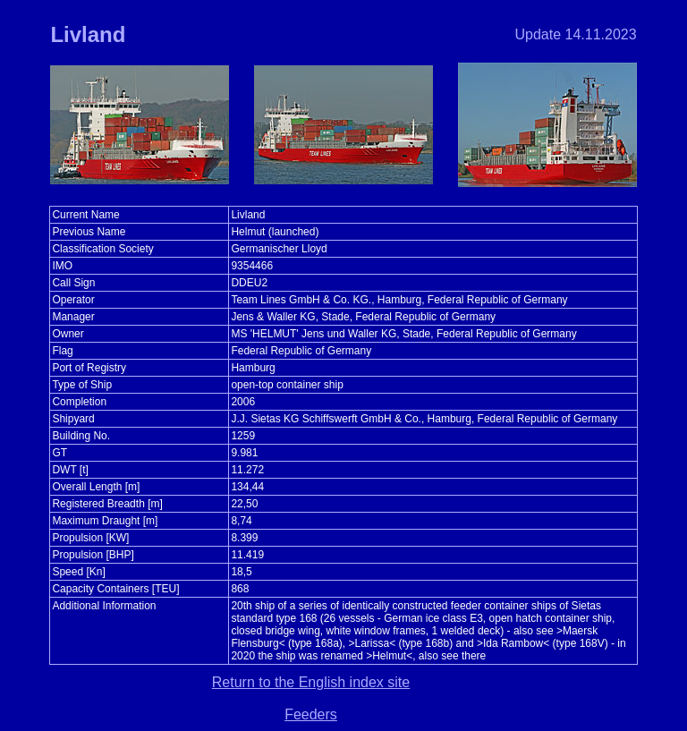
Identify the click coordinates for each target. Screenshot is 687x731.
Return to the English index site (311, 682)
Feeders (310, 714)
